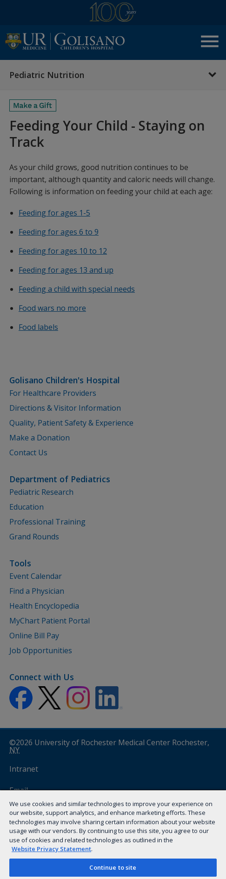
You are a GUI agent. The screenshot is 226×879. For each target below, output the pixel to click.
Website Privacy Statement (51, 849)
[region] (113, 834)
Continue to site (112, 867)
